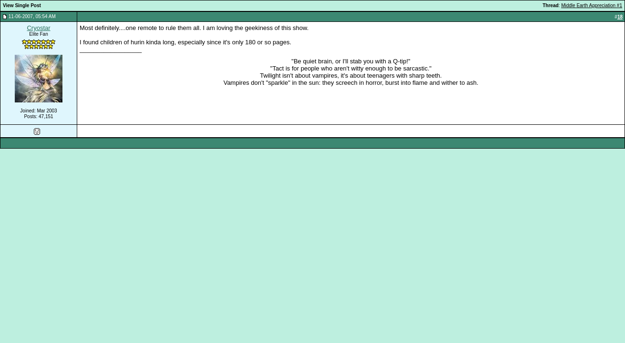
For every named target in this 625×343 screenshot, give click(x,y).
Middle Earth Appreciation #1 (591, 5)
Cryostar (38, 27)
